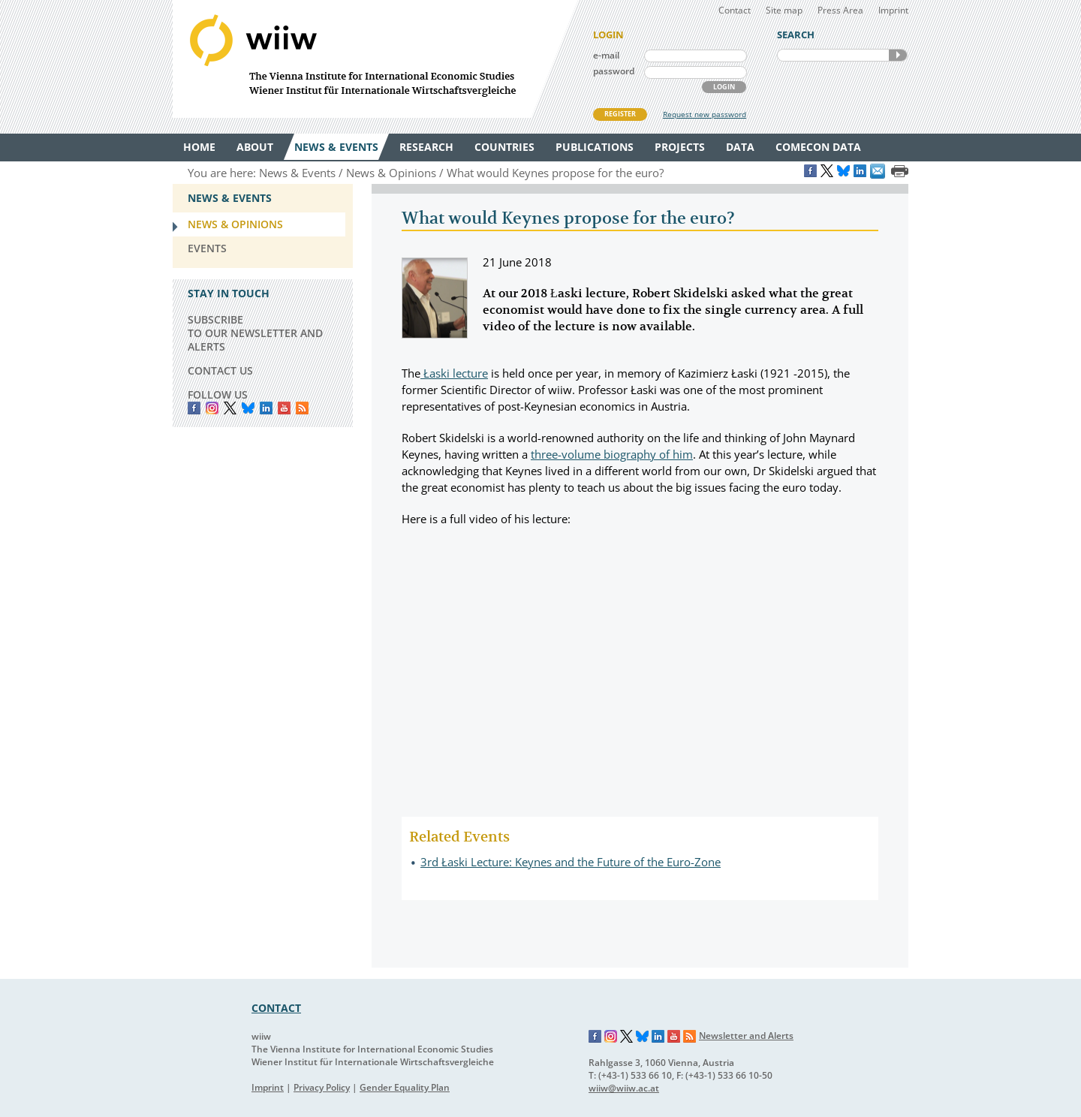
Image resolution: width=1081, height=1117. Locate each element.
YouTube (284, 408)
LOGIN (724, 87)
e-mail (606, 55)
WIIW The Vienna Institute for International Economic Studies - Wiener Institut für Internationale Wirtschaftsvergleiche (375, 59)
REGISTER (620, 114)
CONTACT (276, 1008)
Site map (784, 10)
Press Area (840, 10)
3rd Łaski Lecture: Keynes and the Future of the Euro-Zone (570, 861)
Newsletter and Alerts (746, 1035)
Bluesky (248, 408)
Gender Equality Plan (405, 1087)
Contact (734, 10)
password (613, 71)
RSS (302, 408)
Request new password (704, 114)
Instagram (611, 1036)
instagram (212, 408)
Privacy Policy (322, 1087)
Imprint (893, 10)
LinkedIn (266, 408)
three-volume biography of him (612, 454)
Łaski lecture (454, 373)
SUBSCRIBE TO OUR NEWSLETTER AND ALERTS (255, 333)
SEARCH (898, 55)
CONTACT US (220, 370)
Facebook (194, 408)
